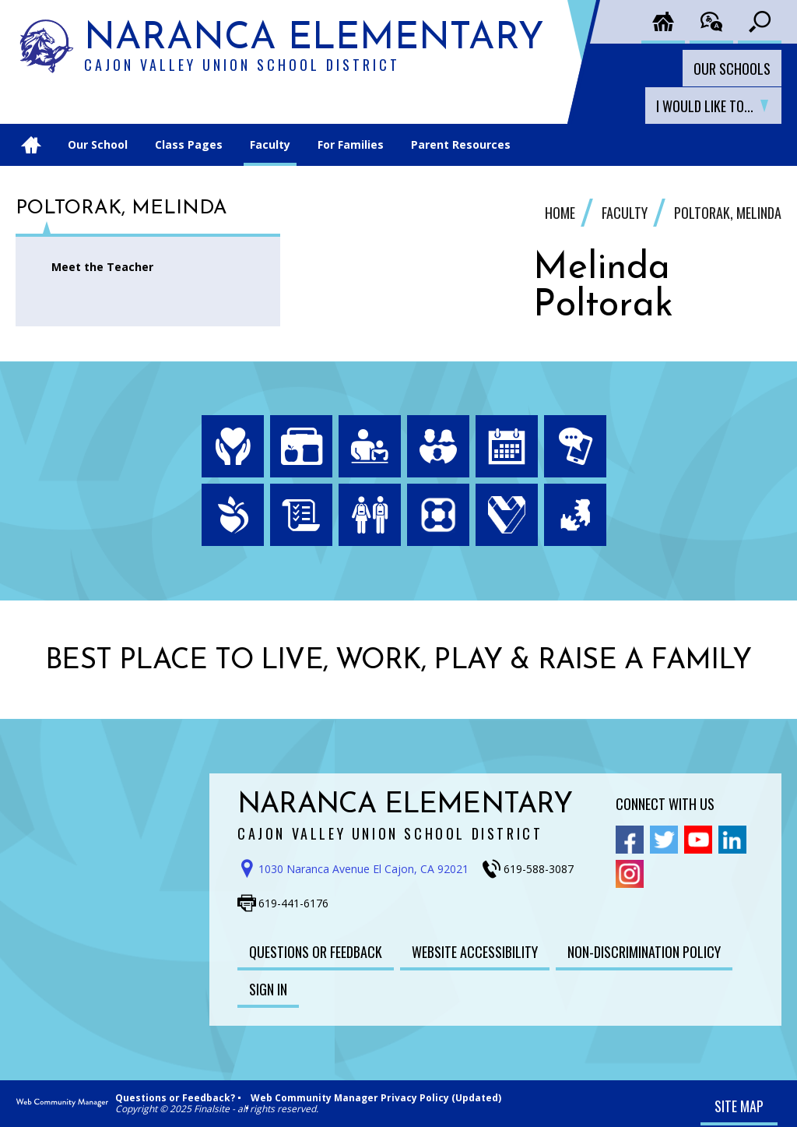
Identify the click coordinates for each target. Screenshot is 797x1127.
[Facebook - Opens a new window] (630, 840)
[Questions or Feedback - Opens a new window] (315, 951)
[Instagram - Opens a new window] (630, 874)
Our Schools (732, 68)
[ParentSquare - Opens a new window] (438, 515)
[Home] (31, 145)
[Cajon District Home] (663, 22)
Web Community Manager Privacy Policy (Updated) (376, 1097)
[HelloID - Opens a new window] (575, 515)
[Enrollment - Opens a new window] (370, 515)
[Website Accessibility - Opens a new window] (474, 951)
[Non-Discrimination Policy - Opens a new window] (644, 951)
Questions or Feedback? (175, 1097)
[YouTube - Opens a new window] (698, 840)
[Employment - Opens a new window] (507, 515)
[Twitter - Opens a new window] (664, 840)
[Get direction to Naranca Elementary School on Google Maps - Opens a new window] (358, 869)
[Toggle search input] (759, 22)
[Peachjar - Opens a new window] (233, 515)
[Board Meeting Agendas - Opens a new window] (301, 515)
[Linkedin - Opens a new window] (732, 840)
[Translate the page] (711, 22)
